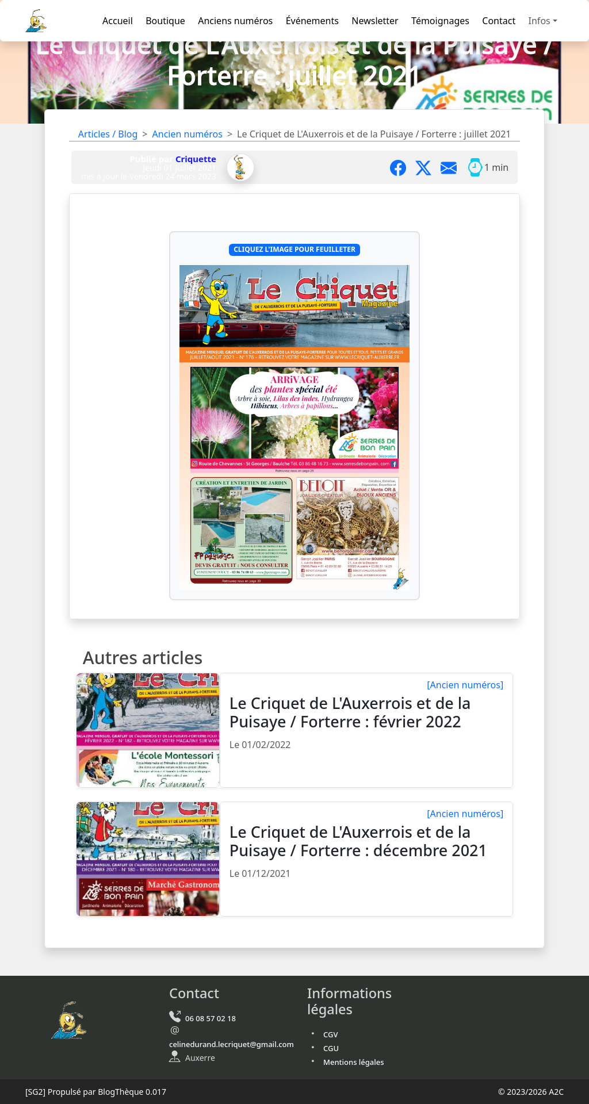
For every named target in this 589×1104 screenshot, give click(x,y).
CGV (330, 1034)
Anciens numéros (235, 20)
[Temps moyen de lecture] (475, 167)
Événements (312, 20)
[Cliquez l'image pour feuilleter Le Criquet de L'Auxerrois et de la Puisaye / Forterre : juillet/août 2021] (294, 428)
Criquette (195, 158)
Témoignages (440, 20)
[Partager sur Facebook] (402, 167)
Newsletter (374, 20)
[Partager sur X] (428, 167)
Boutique (165, 20)
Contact (498, 20)
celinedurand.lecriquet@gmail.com (231, 1044)
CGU (331, 1048)
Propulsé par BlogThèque (96, 1091)
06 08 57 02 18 (210, 1018)
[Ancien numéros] (465, 684)
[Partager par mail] (453, 167)
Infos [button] (539, 20)
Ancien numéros (187, 134)
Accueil (117, 20)
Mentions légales (353, 1062)
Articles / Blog (108, 134)
